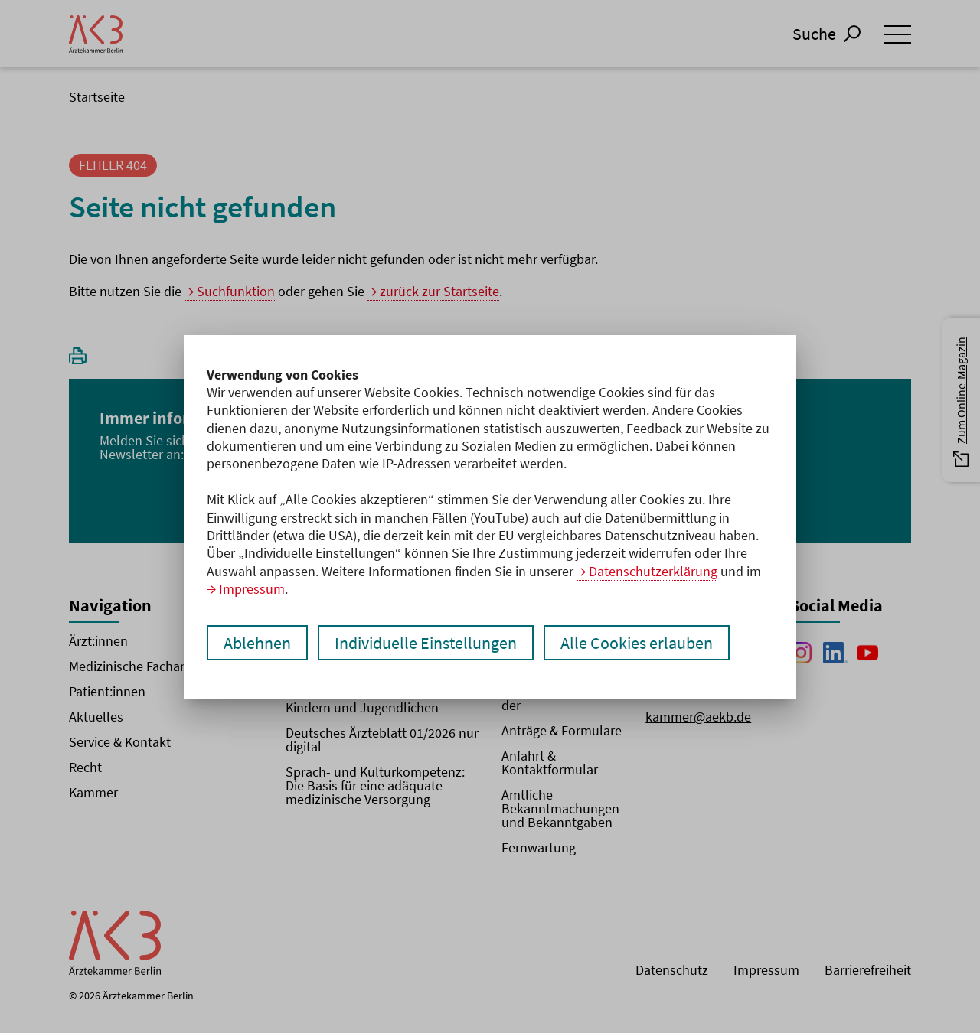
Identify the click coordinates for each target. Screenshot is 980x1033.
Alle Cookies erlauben (636, 642)
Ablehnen (257, 642)
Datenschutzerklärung (653, 571)
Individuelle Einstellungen (426, 642)
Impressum (252, 589)
